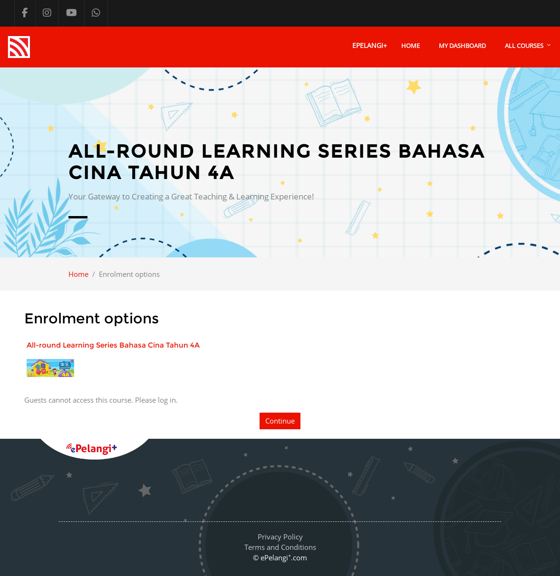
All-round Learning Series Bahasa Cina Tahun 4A (113, 344)
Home (410, 45)
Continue (280, 420)
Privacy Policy (280, 536)
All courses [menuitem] (524, 45)
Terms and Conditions (280, 547)
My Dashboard (462, 45)
